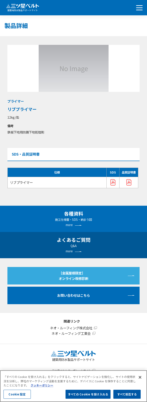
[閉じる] (140, 377)
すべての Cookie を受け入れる (88, 394)
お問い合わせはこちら (73, 295)
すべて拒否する (127, 394)
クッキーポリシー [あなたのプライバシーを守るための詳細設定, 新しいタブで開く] (42, 385)
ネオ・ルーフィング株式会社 (71, 327)
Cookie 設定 (17, 394)
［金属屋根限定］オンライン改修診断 (73, 275)
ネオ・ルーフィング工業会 (71, 333)
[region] (73, 386)
